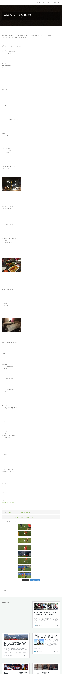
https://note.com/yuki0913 (8, 502)
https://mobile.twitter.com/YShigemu (10, 497)
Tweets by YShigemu (6, 652)
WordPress (57, 669)
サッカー (7, 17)
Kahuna (52, 669)
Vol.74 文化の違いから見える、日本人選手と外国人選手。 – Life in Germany (25, 517)
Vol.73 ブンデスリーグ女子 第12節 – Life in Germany (20, 512)
